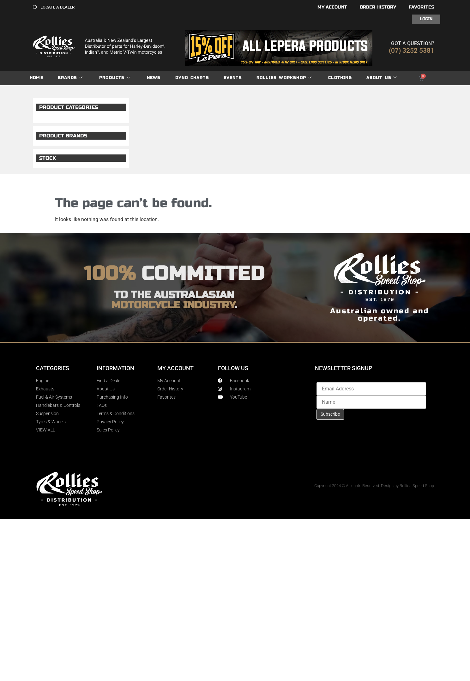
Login (426, 18)
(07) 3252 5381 (411, 50)
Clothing (340, 77)
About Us (381, 78)
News (154, 77)
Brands (70, 78)
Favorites (421, 7)
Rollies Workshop (284, 78)
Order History (378, 7)
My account (332, 7)
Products (114, 78)
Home (36, 77)
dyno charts (192, 77)
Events (233, 77)
